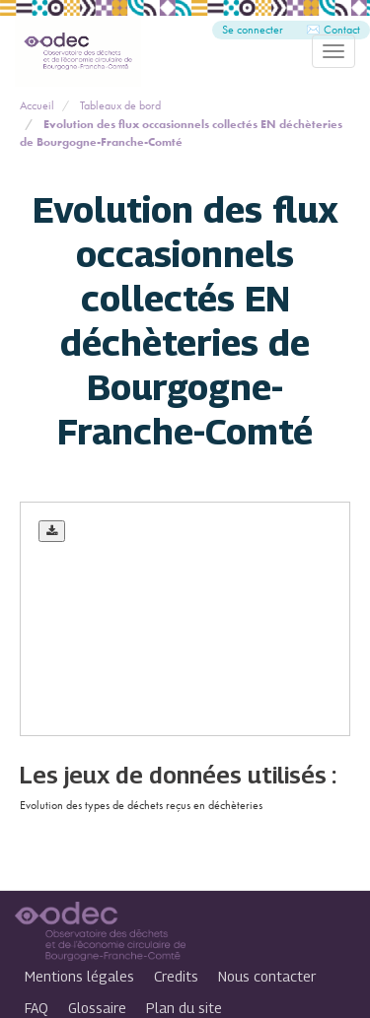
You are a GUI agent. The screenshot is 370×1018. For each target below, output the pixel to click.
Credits (176, 976)
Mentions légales (79, 976)
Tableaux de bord (120, 105)
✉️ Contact (333, 29)
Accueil (37, 105)
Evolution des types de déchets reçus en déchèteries (141, 805)
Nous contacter (267, 976)
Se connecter (252, 29)
